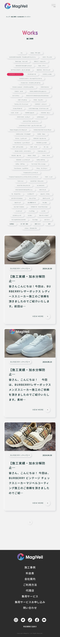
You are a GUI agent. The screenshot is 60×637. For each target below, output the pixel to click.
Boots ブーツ (41, 65)
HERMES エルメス (29, 112)
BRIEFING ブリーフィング (43, 70)
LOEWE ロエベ (40, 117)
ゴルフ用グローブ (31, 202)
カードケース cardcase (16, 198)
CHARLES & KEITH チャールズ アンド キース (30, 78)
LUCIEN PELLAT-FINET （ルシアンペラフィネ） (30, 125)
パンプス (43, 211)
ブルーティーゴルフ (43, 215)
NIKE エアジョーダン (18, 147)
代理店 (30, 590)
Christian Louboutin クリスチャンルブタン (23, 87)
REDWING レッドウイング (23, 159)
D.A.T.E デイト (15, 95)
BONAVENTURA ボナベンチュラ (24, 65)
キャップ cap (32, 198)
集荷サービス (30, 596)
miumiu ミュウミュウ (21, 138)
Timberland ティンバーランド (30, 172)
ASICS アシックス (47, 57)
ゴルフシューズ (46, 198)
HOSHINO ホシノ (45, 112)
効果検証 (12, 224)
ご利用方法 (30, 585)
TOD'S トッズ (48, 177)
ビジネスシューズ (17, 215)
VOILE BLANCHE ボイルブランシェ (23, 189)
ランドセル (35, 219)
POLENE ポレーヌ (16, 155)
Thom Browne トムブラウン (21, 168)
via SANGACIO (40, 185)
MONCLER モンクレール (39, 138)
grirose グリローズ (17, 108)
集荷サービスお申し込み (30, 602)
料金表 (30, 573)
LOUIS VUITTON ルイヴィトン (30, 121)
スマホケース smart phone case (39, 206)
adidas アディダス (35, 53)
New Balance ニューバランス (22, 142)
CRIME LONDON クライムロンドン (38, 91)
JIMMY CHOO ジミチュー (23, 117)
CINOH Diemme (45, 87)
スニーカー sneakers (19, 206)
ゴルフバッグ (17, 202)
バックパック (19, 211)
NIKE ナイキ (33, 147)
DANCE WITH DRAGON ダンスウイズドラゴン (37, 95)
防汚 (49, 224)
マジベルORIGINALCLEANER (19, 219)
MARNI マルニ (41, 134)
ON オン (46, 147)
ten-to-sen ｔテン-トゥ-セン (38, 164)
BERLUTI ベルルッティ (40, 61)
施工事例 (30, 567)
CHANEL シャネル (47, 74)
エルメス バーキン (45, 194)
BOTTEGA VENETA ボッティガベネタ (20, 70)
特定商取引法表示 (30, 626)
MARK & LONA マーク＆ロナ (23, 134)
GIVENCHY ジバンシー (41, 104)
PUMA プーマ (46, 155)
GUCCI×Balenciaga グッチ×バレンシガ (38, 108)
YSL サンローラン (16, 194)
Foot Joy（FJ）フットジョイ (21, 104)
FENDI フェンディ (38, 100)
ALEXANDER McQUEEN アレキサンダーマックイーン (22, 57)
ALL (22, 53)
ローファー (47, 219)
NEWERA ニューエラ (41, 142)
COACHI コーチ (19, 91)
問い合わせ (30, 608)
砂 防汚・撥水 (24, 224)
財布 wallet (37, 224)
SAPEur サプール (41, 159)
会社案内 (30, 579)
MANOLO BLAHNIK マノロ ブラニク (42, 130)
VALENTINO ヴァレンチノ (37, 181)
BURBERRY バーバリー (15, 74)
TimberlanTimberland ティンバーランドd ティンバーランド (23, 177)
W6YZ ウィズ (42, 189)
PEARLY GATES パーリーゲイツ (23, 151)
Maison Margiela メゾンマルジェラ (18, 130)
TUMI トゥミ (20, 181)
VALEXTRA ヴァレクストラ (23, 185)
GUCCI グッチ (14, 112)
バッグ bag (31, 211)
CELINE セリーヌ (32, 74)
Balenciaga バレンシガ (21, 61)
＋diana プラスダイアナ (30, 228)
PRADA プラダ (32, 155)
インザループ (30, 194)
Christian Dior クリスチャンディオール (30, 82)
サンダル (45, 202)
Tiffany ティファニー (41, 168)
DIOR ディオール (22, 100)
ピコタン (30, 215)
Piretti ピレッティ (42, 151)
